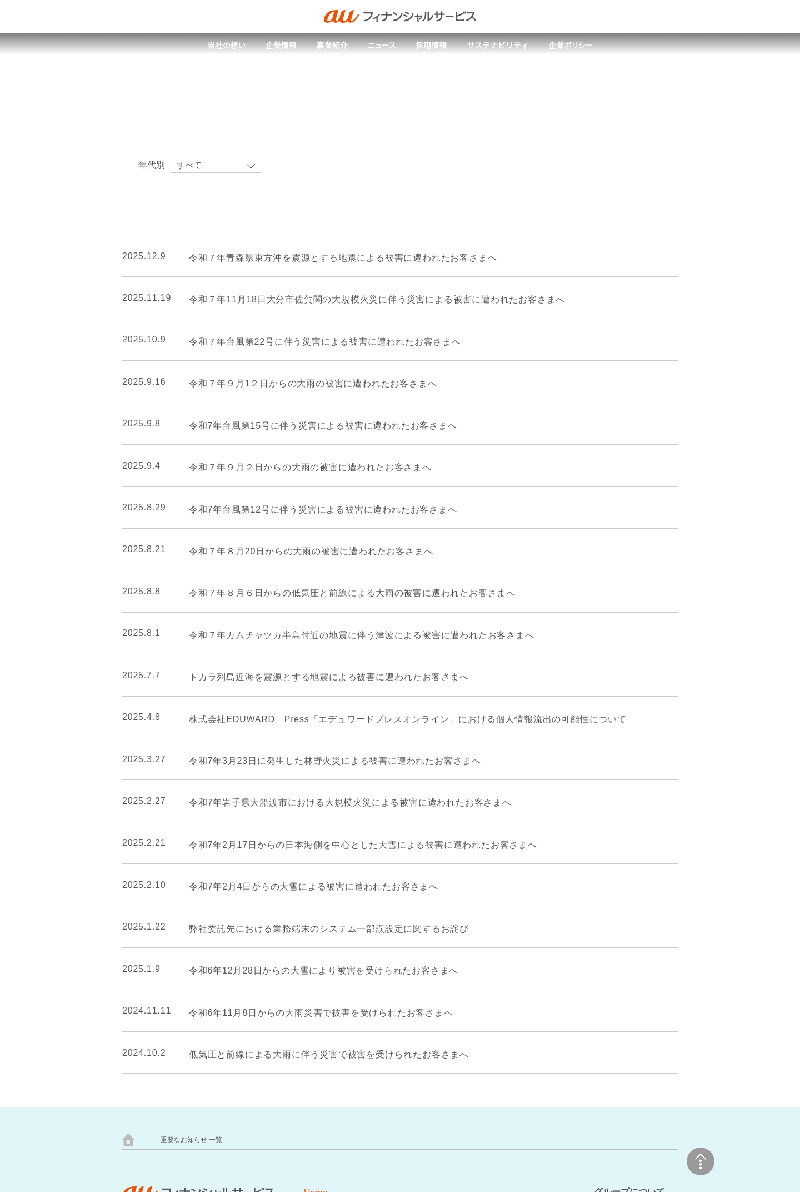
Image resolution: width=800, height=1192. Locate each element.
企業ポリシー (571, 45)
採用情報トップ (264, 928)
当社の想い (225, 45)
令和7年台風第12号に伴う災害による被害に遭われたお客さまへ (318, 509)
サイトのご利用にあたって (386, 973)
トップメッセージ (163, 947)
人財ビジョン (260, 964)
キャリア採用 (260, 1001)
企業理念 (147, 964)
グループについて (629, 847)
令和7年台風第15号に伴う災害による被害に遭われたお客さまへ (318, 426)
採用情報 (431, 45)
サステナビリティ (498, 45)
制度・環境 (256, 1019)
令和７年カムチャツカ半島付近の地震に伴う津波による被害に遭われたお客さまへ (353, 635)
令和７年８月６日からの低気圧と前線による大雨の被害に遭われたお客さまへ (343, 593)
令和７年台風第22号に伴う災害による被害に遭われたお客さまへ (319, 342)
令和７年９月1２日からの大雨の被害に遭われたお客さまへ (306, 383)
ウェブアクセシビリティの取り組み (404, 1000)
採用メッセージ (264, 947)
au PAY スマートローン (538, 1107)
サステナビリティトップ (376, 902)
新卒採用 (252, 983)
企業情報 (280, 45)
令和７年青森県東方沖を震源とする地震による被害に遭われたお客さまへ (336, 258)
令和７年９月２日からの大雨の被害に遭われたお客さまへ (303, 467)
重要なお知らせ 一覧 (191, 795)
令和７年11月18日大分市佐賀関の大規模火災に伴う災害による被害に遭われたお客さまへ (371, 300)
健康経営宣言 (155, 1001)
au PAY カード (261, 1107)
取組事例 (349, 919)
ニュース (381, 45)
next (425, 697)
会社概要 (147, 1019)
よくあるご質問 (264, 1037)
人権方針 (147, 983)
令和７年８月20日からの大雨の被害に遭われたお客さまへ (305, 551)
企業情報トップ (159, 928)
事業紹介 (331, 45)
